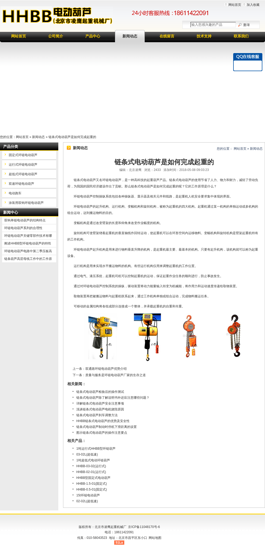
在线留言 (167, 36)
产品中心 (92, 36)
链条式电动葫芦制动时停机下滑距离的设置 (106, 427)
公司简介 (55, 36)
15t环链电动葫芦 (88, 495)
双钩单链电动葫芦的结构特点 (25, 220)
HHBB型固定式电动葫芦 (93, 478)
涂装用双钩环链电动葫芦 (26, 203)
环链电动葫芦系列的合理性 (23, 228)
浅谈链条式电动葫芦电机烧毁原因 (100, 409)
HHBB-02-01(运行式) (91, 472)
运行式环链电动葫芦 (23, 164)
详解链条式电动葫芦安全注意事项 (100, 403)
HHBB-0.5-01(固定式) (91, 489)
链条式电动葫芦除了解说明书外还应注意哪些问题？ (112, 397)
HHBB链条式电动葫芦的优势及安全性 (103, 421)
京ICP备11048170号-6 (144, 527)
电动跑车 (15, 193)
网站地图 (155, 538)
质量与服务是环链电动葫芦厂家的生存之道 (115, 375)
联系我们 (241, 36)
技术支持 (204, 36)
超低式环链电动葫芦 (23, 174)
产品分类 (10, 146)
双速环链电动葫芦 (21, 184)
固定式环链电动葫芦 (23, 155)
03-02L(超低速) (87, 454)
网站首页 (234, 5)
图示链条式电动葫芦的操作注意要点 (101, 433)
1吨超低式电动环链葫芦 (93, 460)
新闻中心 (10, 212)
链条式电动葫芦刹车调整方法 (97, 415)
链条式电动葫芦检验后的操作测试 (100, 392)
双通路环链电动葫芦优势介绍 (106, 369)
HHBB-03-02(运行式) (91, 466)
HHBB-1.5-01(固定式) (91, 483)
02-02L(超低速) (87, 501)
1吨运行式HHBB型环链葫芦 (96, 448)
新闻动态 (129, 36)
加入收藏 (253, 5)
